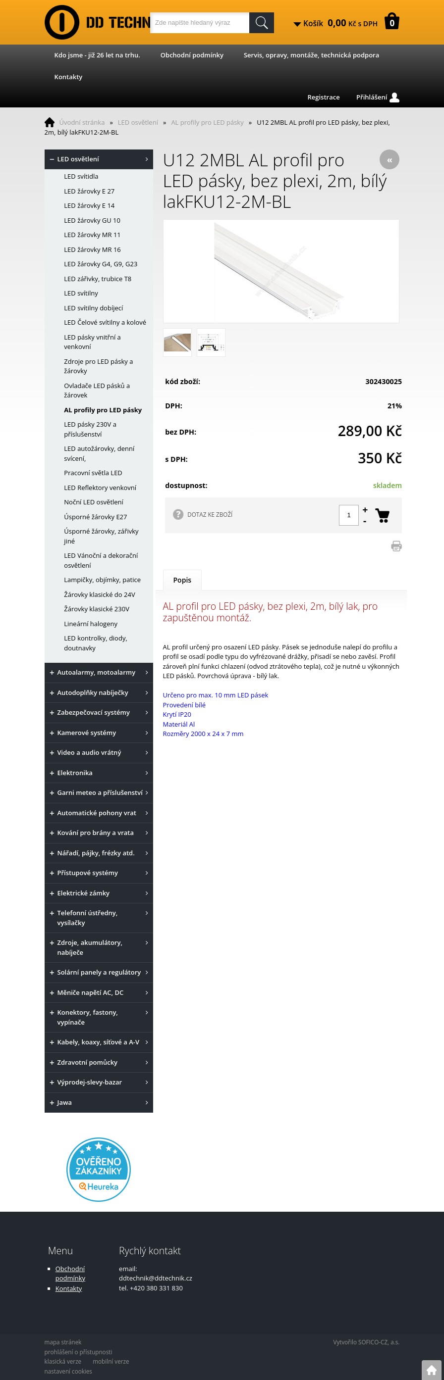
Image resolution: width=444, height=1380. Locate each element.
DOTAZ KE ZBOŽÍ (209, 514)
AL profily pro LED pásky (207, 122)
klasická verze (63, 1361)
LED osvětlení (138, 122)
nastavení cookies (68, 1371)
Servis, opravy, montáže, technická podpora (311, 54)
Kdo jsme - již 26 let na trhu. (97, 54)
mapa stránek (63, 1342)
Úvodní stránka (82, 122)
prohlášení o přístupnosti (78, 1352)
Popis (182, 580)
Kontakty (69, 76)
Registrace (323, 97)
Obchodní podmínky (192, 54)
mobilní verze (111, 1361)
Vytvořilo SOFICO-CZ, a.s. (366, 1342)
